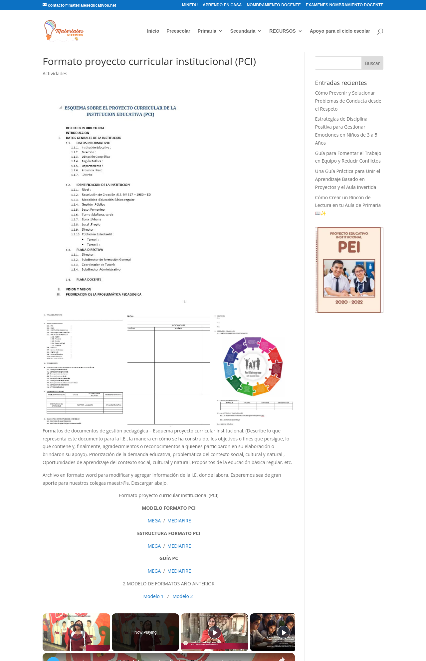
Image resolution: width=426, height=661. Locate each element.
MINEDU (190, 5)
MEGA (153, 520)
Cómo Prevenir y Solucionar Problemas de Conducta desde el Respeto (348, 101)
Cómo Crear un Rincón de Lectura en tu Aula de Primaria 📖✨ (348, 205)
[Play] (214, 632)
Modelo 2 (183, 596)
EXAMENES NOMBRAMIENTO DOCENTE (344, 5)
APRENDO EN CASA (222, 5)
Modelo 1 (153, 596)
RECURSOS (282, 31)
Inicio (153, 31)
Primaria (207, 31)
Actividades (55, 73)
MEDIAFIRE (179, 520)
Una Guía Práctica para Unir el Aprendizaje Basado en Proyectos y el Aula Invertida (347, 179)
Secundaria (242, 31)
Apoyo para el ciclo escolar (340, 31)
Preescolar (178, 31)
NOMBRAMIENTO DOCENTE (274, 5)
